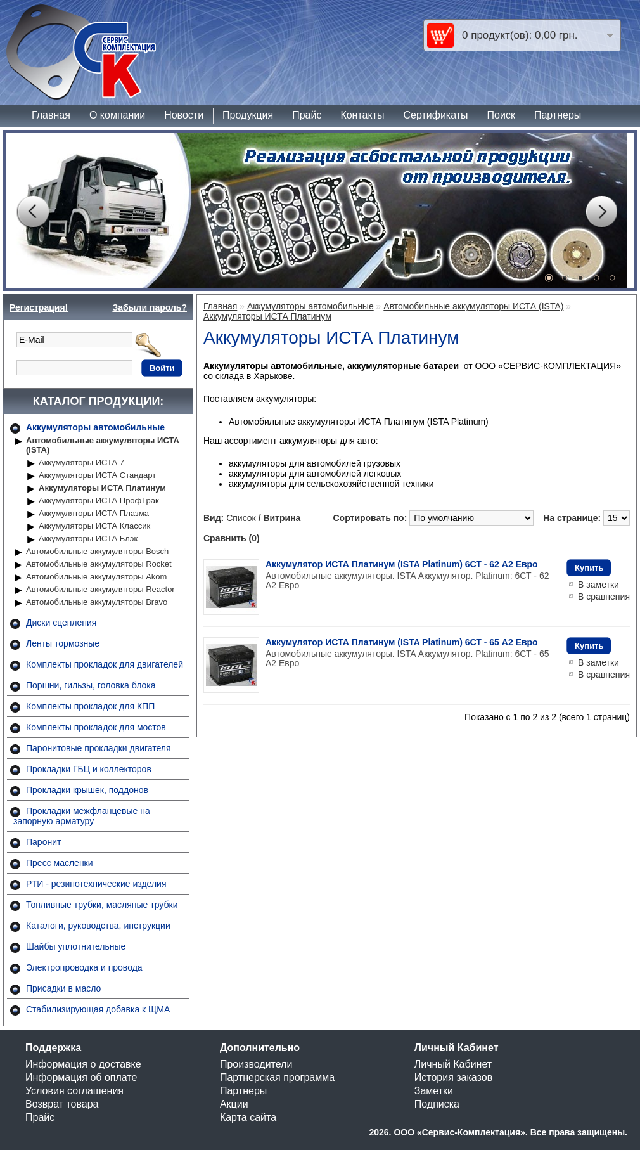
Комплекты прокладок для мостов (96, 727)
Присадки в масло (63, 988)
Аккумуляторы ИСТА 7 (81, 462)
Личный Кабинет (453, 1064)
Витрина (281, 518)
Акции (234, 1104)
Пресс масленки (59, 863)
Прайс (306, 115)
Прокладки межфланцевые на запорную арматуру (81, 816)
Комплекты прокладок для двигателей (104, 664)
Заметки (433, 1090)
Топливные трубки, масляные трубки (101, 905)
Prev (32, 211)
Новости (183, 115)
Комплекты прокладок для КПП (90, 706)
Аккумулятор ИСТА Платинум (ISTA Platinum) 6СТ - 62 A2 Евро (402, 564)
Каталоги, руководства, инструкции (98, 926)
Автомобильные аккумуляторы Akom (96, 576)
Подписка (436, 1104)
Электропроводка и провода (84, 967)
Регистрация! (39, 307)
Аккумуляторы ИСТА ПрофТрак (99, 500)
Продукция (247, 115)
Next (601, 211)
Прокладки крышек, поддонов (87, 790)
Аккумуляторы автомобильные (95, 427)
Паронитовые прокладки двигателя (98, 748)
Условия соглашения (74, 1090)
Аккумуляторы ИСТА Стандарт (97, 475)
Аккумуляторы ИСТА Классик (94, 526)
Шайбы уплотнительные (75, 946)
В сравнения (604, 596)
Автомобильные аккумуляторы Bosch (97, 551)
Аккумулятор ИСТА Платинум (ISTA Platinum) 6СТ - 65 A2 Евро (402, 642)
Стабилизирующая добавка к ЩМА (98, 1009)
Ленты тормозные (62, 643)
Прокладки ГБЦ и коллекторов (88, 769)
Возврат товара (62, 1104)
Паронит (43, 842)
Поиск (501, 115)
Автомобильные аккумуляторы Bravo (96, 602)
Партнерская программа (277, 1077)
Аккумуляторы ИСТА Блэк (88, 538)
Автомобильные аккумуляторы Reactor (100, 589)
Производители (256, 1064)
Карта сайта (248, 1117)
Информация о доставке (83, 1064)
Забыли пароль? (149, 307)
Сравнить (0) (231, 538)
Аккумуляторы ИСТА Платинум (102, 488)
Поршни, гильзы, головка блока (91, 685)
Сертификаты (435, 115)
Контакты (362, 115)
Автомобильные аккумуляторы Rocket (99, 564)
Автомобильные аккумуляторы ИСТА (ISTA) (102, 445)
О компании (117, 115)
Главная (51, 115)
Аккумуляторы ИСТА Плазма (94, 513)
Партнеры (557, 115)
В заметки (598, 584)
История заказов (453, 1077)
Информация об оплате (81, 1077)
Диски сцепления (61, 622)
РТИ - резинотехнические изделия (96, 884)
